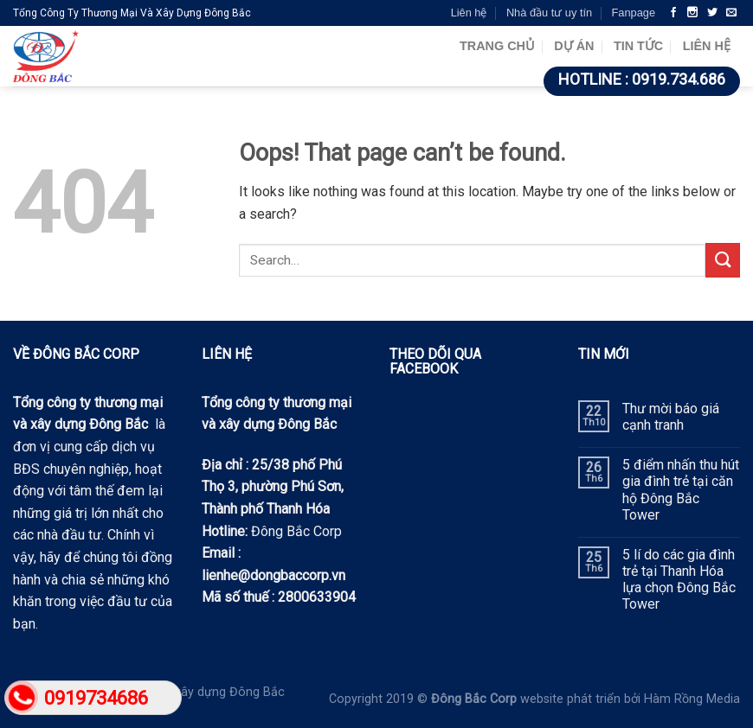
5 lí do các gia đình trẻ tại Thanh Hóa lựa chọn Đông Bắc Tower (679, 579)
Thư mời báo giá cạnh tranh (670, 416)
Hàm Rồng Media (692, 699)
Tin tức (638, 46)
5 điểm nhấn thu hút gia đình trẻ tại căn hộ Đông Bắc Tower (680, 490)
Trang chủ (497, 46)
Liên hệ (469, 12)
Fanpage (633, 12)
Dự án (574, 46)
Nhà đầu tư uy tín (549, 12)
